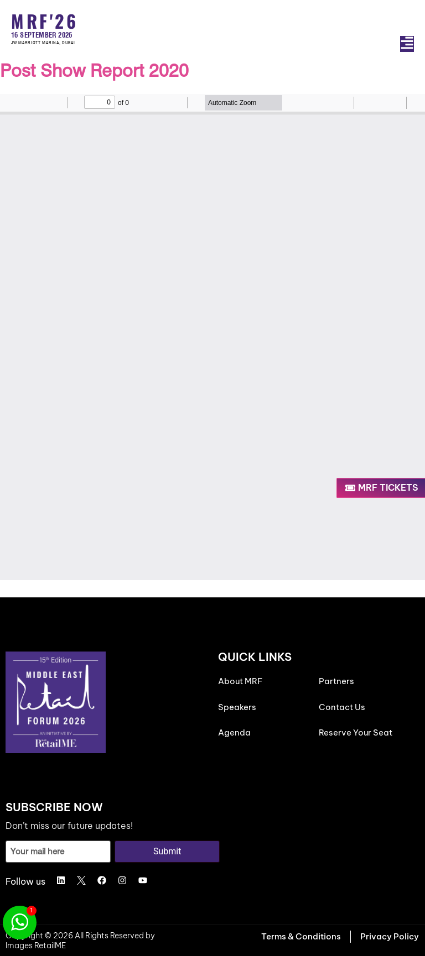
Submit (167, 851)
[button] (407, 44)
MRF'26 (44, 21)
